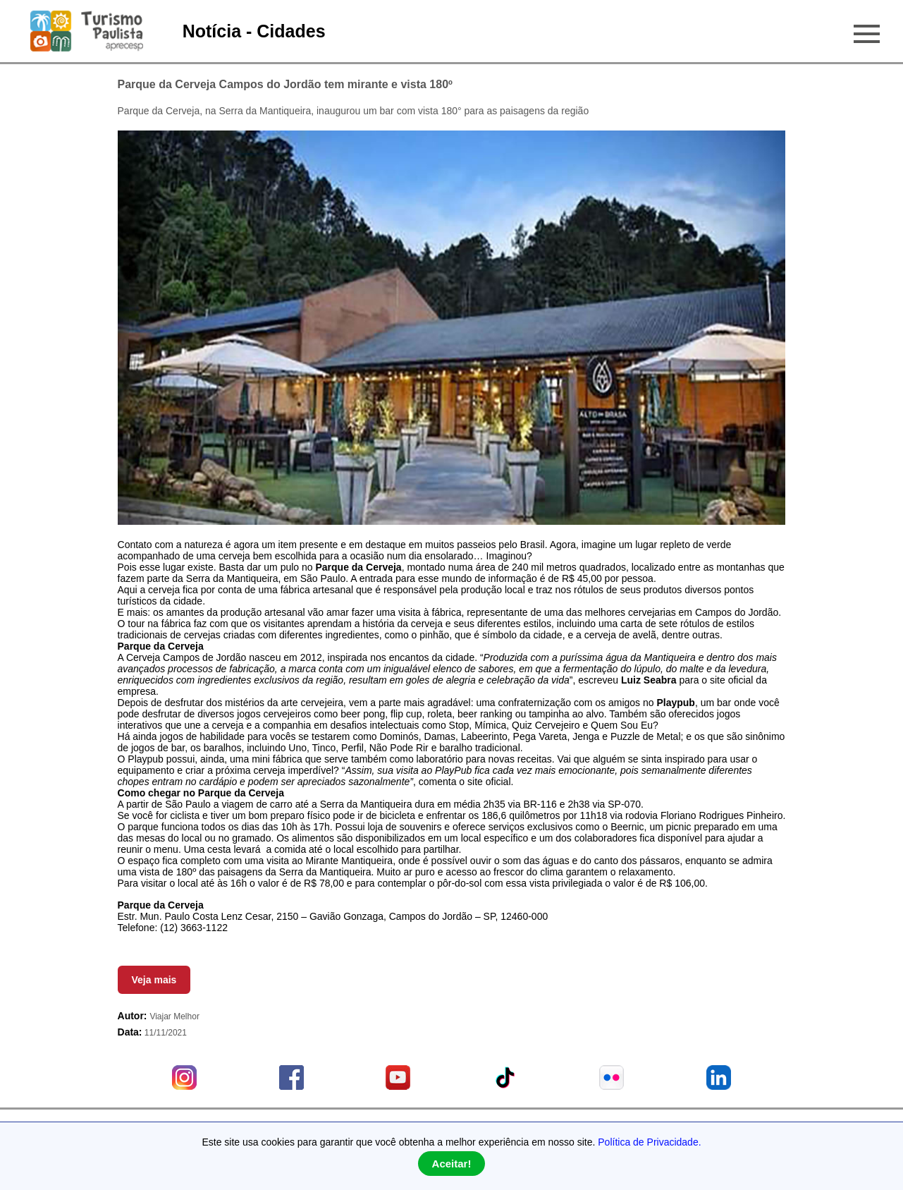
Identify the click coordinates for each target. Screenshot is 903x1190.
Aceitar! (452, 1164)
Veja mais (154, 979)
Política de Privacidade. (649, 1142)
